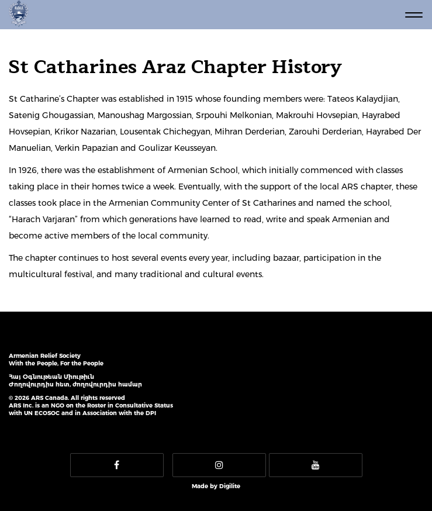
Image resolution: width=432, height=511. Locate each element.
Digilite (229, 486)
